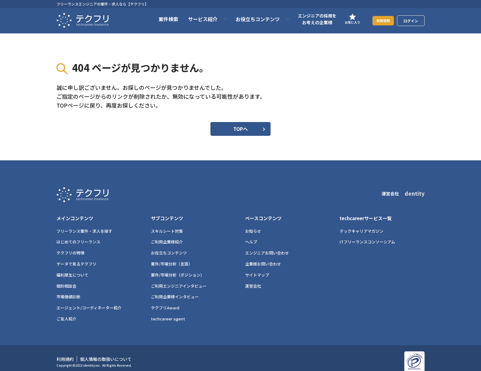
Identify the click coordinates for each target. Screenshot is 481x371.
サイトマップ (257, 268)
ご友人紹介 (66, 312)
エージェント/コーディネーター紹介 (88, 301)
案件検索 (162, 19)
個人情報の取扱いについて (106, 352)
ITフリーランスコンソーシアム (367, 235)
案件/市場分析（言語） (171, 257)
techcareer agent (168, 312)
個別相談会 (66, 279)
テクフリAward (165, 301)
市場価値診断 (68, 290)
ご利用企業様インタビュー (175, 290)
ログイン (410, 20)
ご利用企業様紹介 (167, 235)
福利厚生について (72, 268)
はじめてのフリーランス (78, 235)
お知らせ (253, 224)
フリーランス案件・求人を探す (84, 224)
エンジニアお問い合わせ (267, 246)
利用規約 (65, 352)
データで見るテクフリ (76, 257)
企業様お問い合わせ (263, 257)
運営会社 (253, 279)
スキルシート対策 (167, 224)
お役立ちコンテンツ (169, 246)
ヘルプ (251, 235)
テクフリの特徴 (70, 246)
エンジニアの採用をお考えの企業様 (311, 19)
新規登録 (380, 20)
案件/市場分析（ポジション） (177, 268)
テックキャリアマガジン (361, 224)
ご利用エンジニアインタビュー (178, 279)
